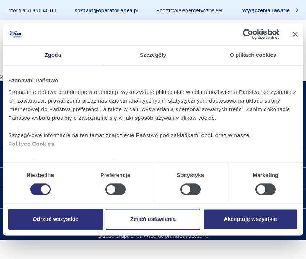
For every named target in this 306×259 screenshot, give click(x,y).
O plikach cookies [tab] (253, 55)
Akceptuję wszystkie (250, 219)
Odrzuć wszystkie (55, 219)
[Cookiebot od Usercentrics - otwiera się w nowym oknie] (248, 34)
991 (219, 10)
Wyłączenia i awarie (266, 10)
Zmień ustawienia (153, 219)
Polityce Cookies (31, 144)
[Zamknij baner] (295, 34)
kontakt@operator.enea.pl (107, 10)
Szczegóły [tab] (153, 55)
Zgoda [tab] (53, 55)
